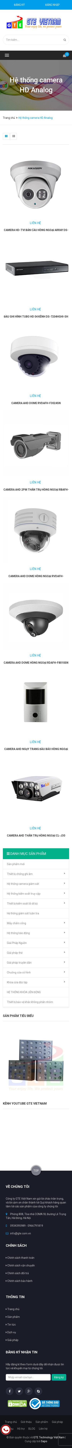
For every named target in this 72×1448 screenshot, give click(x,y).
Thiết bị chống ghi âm (36, 874)
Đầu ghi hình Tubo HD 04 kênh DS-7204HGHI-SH (36, 316)
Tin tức (11, 1324)
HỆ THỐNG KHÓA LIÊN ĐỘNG (24, 992)
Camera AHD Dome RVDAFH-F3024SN (36, 403)
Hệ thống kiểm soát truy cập (36, 893)
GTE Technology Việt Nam (49, 1437)
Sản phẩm (42, 1421)
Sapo (44, 1441)
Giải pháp (12, 1340)
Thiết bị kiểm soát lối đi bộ (36, 903)
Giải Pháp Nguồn (36, 942)
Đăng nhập (52, 4)
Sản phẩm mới (16, 864)
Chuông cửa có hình (36, 972)
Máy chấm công (36, 923)
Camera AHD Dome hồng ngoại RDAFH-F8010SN (36, 662)
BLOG (31, 1428)
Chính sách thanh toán (20, 1257)
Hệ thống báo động (36, 933)
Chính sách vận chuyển (20, 1265)
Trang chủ (9, 117)
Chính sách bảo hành (19, 1280)
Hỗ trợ (21, 1428)
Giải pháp (57, 1421)
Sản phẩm (13, 1316)
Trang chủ (12, 1309)
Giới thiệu (26, 1421)
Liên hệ (43, 1428)
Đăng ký (19, 4)
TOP (36, 1170)
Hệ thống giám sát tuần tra (23, 913)
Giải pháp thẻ (36, 952)
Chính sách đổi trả (17, 1273)
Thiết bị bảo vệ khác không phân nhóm (30, 1002)
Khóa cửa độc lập (36, 982)
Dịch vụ (11, 1332)
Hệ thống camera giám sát (36, 883)
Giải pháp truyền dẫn (36, 962)
